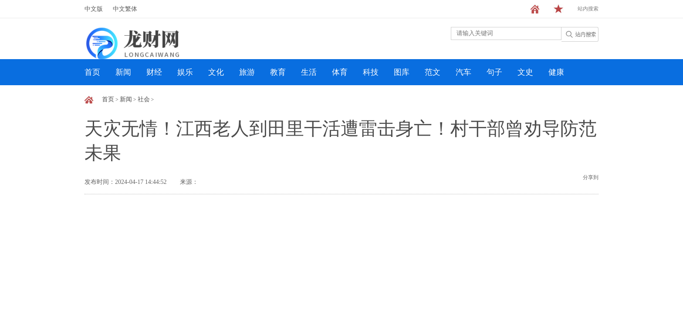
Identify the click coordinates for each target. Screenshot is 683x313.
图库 (401, 72)
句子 (494, 72)
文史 (525, 72)
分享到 (590, 177)
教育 (278, 72)
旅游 (247, 72)
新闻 (123, 72)
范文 (432, 72)
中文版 (94, 9)
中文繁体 (125, 9)
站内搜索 (588, 9)
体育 (340, 72)
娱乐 (185, 72)
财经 (154, 72)
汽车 (463, 72)
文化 (216, 72)
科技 (371, 72)
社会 (144, 99)
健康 (556, 72)
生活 (309, 72)
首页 (92, 72)
